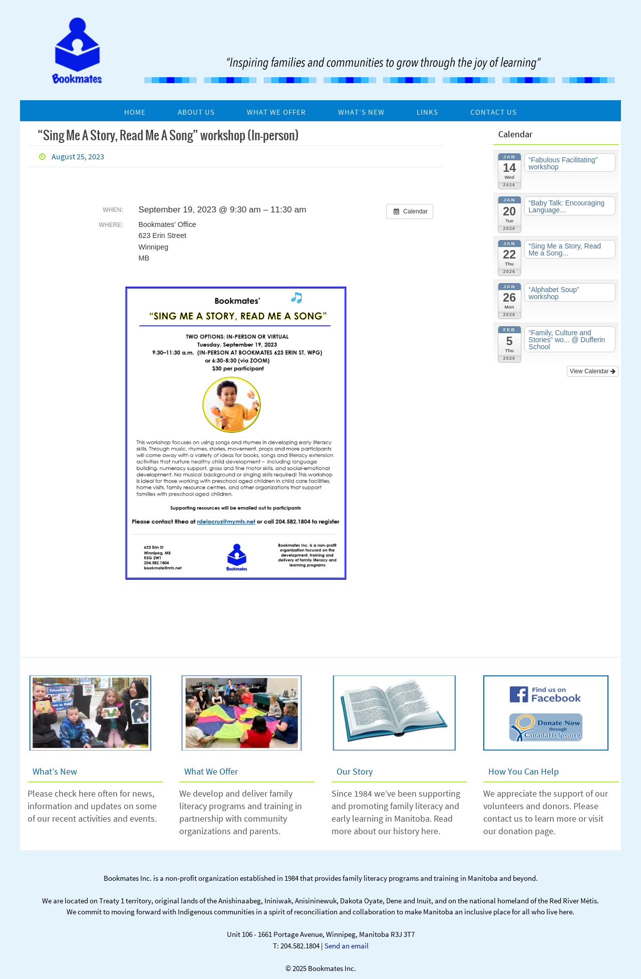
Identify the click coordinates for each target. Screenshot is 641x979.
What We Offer (211, 771)
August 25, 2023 (78, 156)
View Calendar (592, 371)
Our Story (355, 771)
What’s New (55, 771)
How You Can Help (523, 771)
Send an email (347, 945)
